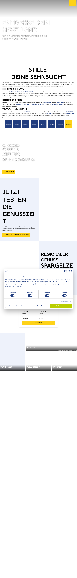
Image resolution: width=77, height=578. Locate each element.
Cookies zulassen (61, 305)
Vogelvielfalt (26, 112)
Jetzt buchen (38, 322)
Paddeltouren (70, 113)
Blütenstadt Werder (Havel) (39, 104)
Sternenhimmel (70, 112)
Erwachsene (25, 318)
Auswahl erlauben (38, 305)
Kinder (41, 318)
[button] (8, 124)
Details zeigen (65, 301)
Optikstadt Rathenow (57, 104)
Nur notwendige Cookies (16, 305)
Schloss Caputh (60, 102)
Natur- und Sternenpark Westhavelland (22, 92)
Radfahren (49, 113)
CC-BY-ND (75, 61)
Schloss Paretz (47, 102)
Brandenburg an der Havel (22, 104)
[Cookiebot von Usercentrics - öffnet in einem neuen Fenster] (65, 271)
